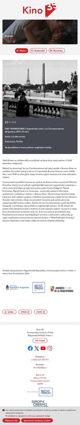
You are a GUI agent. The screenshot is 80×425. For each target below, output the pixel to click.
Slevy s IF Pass (40, 377)
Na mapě (40, 340)
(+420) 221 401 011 (40, 359)
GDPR (40, 383)
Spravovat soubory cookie (37, 420)
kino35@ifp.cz (40, 367)
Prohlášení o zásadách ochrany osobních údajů (28, 415)
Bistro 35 (40, 374)
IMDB (24, 312)
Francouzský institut (40, 380)
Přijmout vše (11, 420)
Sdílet (11, 312)
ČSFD (39, 312)
